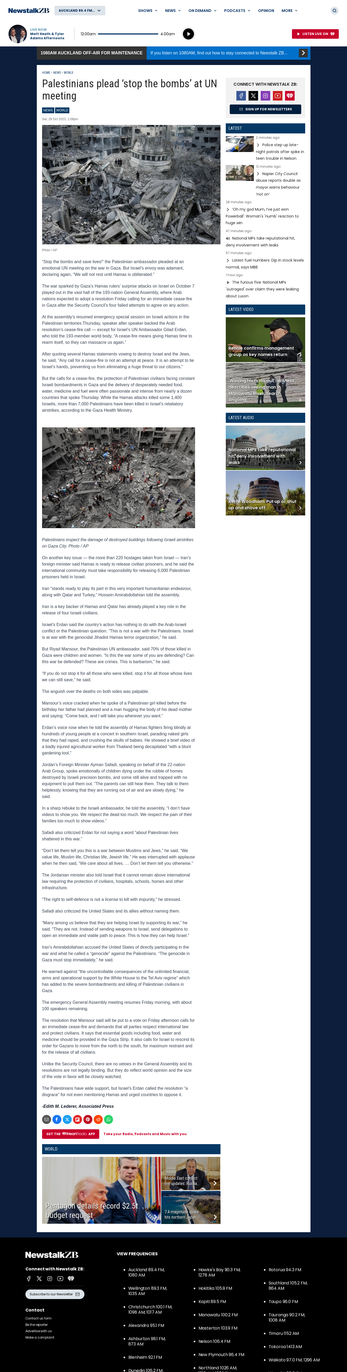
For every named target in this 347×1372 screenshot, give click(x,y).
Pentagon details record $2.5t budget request (92, 1210)
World (68, 73)
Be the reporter (36, 1324)
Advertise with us (38, 1331)
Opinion (266, 10)
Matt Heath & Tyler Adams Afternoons (47, 36)
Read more (265, 149)
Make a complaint (39, 1337)
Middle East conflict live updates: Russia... (182, 1181)
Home (46, 73)
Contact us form (38, 1318)
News (57, 73)
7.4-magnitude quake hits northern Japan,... (182, 1214)
